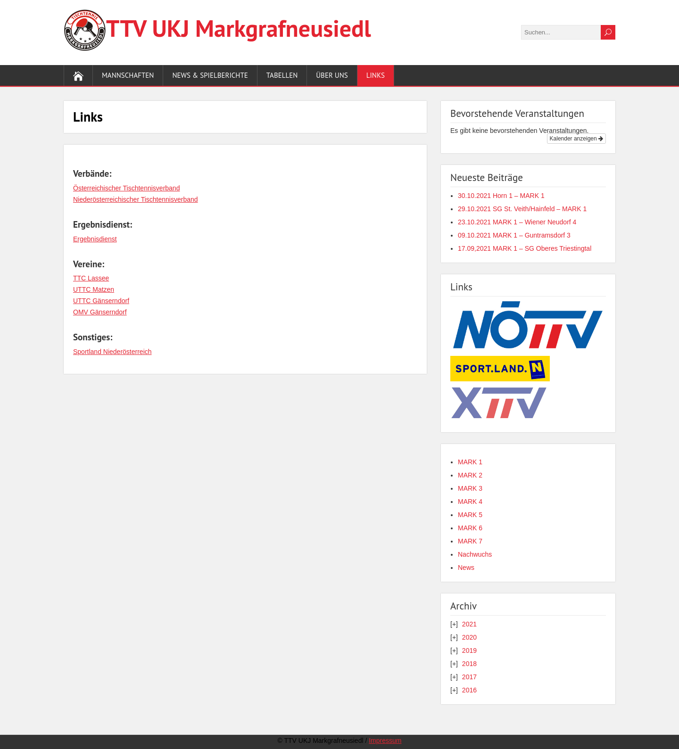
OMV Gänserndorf (100, 312)
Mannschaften (128, 75)
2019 (469, 650)
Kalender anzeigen (576, 138)
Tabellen (282, 75)
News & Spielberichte (210, 75)
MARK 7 (470, 541)
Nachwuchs (475, 554)
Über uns (332, 75)
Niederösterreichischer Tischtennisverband (135, 199)
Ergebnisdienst (95, 239)
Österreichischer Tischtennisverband (126, 188)
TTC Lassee (91, 278)
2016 (469, 690)
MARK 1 (470, 462)
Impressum (385, 740)
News (466, 567)
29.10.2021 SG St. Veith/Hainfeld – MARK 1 (522, 209)
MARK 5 (470, 515)
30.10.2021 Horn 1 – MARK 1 (501, 195)
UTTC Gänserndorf (101, 301)
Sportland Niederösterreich (112, 351)
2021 (469, 624)
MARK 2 (470, 475)
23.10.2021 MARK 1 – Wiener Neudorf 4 (517, 222)
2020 (469, 637)
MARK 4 (470, 501)
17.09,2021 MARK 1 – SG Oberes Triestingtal (524, 248)
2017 (469, 677)
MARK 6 (470, 528)
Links (375, 75)
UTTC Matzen (93, 289)
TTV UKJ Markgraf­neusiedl (238, 28)
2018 (469, 663)
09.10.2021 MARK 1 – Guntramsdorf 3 (514, 235)
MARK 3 (470, 488)
